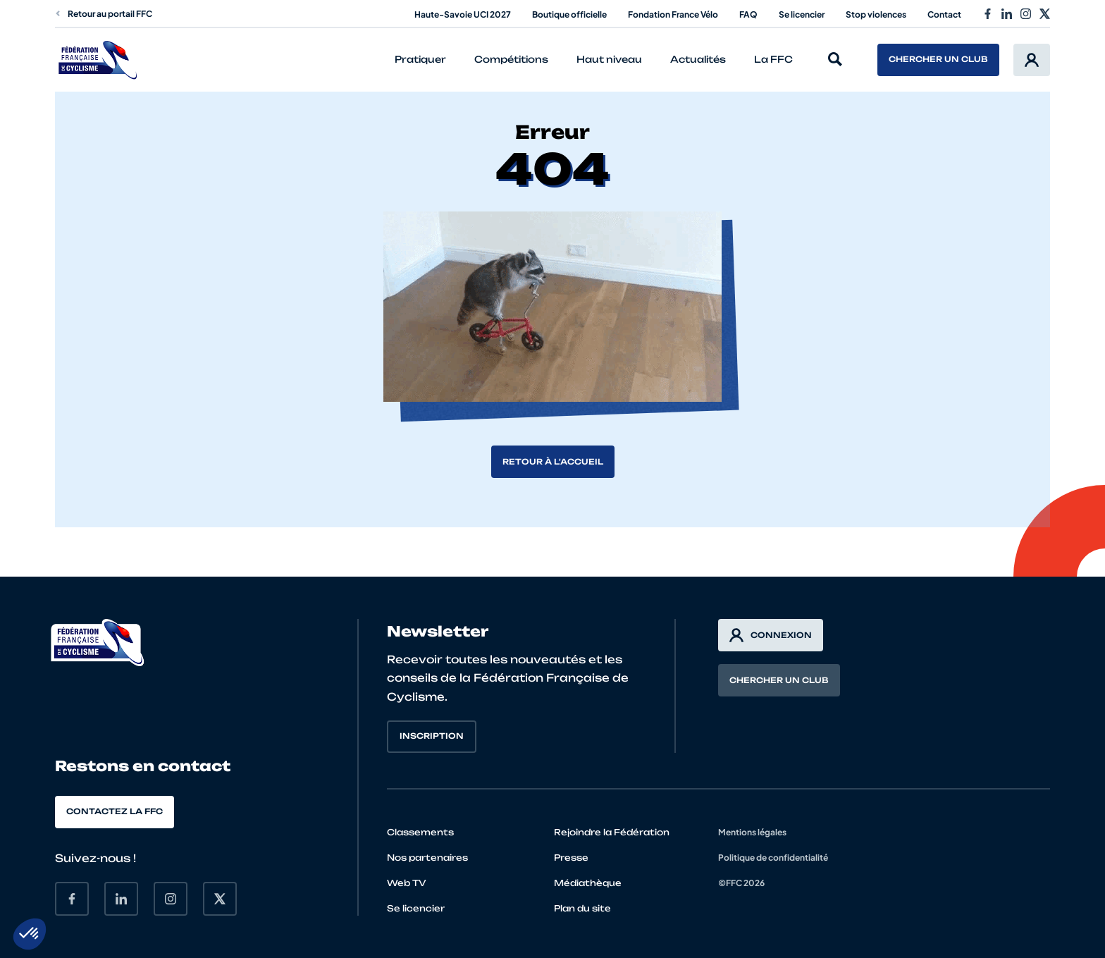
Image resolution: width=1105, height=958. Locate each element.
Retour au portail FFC (103, 13)
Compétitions (511, 59)
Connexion (770, 635)
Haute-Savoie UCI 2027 (462, 14)
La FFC (773, 59)
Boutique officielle (569, 14)
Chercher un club (938, 59)
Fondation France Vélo (673, 14)
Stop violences (876, 14)
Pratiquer (420, 59)
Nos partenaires (427, 857)
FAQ (748, 14)
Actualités (698, 59)
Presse (571, 857)
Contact (944, 14)
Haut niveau (609, 59)
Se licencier (802, 14)
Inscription (432, 736)
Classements (420, 832)
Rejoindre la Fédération (611, 832)
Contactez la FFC (114, 811)
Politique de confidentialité (773, 857)
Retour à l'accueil (552, 462)
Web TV (406, 883)
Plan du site (582, 908)
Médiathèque (588, 883)
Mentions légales (752, 832)
